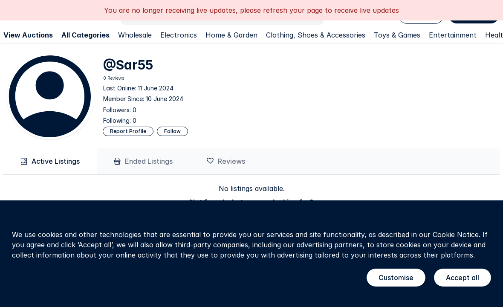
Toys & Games (397, 35)
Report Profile (128, 131)
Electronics (178, 35)
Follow (172, 131)
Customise (396, 277)
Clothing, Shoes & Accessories (315, 35)
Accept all (462, 277)
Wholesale (135, 35)
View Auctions (28, 35)
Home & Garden (231, 35)
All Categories (85, 35)
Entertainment (453, 35)
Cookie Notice (456, 234)
